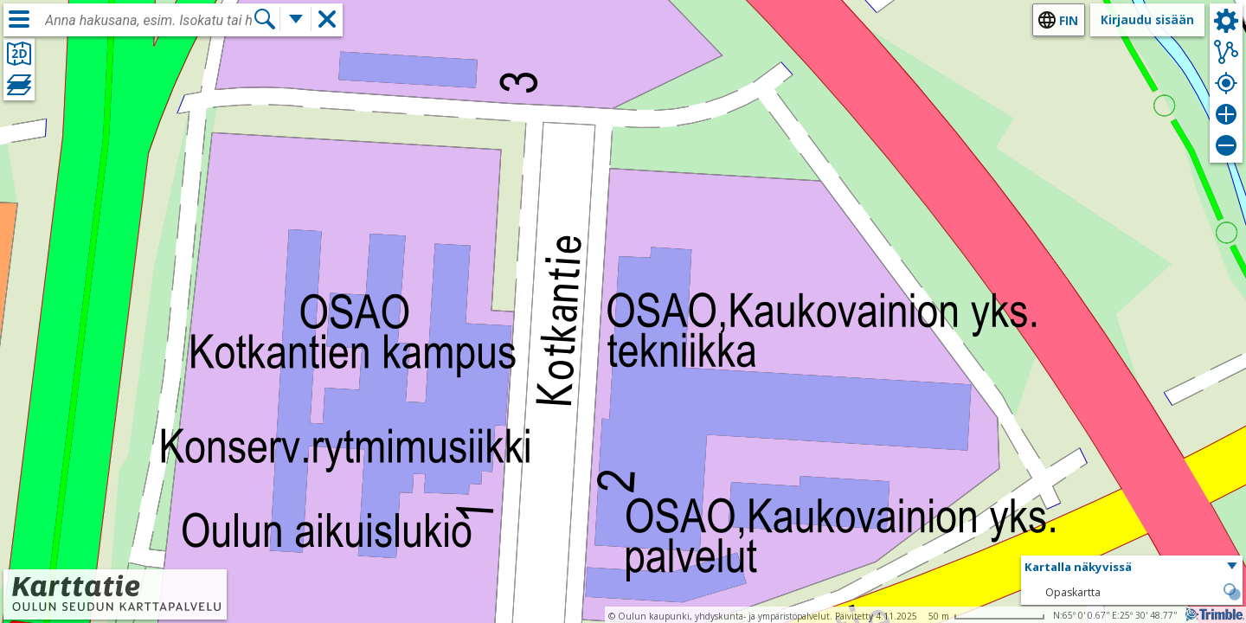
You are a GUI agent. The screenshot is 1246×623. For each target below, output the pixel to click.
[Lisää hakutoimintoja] (296, 19)
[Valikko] (19, 19)
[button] (1132, 568)
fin (1068, 20)
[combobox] (149, 20)
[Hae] (265, 19)
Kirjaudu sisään (1147, 19)
